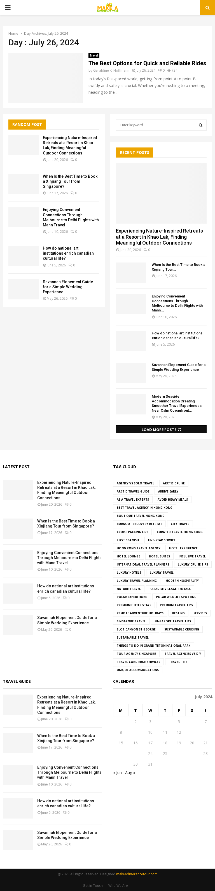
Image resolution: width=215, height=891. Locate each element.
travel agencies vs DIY (183, 654)
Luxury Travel (162, 573)
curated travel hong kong (180, 532)
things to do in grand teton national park (153, 646)
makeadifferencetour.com (137, 874)
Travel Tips (178, 662)
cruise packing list (132, 532)
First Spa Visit (128, 540)
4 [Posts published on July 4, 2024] (165, 721)
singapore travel (131, 621)
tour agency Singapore (136, 654)
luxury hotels (129, 573)
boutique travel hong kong (141, 516)
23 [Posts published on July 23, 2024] (135, 753)
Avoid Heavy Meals (173, 499)
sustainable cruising (181, 629)
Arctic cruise (174, 483)
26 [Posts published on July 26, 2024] (179, 753)
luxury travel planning (137, 581)
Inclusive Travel (192, 556)
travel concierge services (138, 662)
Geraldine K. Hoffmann (111, 70)
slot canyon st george (136, 629)
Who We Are (118, 885)
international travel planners (143, 564)
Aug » (130, 772)
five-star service (162, 540)
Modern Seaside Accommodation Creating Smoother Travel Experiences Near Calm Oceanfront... (177, 403)
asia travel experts (133, 499)
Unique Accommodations (138, 670)
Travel (94, 55)
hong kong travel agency (138, 548)
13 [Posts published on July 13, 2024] (192, 732)
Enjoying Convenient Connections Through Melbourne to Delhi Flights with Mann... (177, 303)
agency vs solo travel (135, 483)
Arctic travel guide (133, 491)
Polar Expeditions (132, 597)
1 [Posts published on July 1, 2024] (121, 721)
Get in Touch (93, 885)
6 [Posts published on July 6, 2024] (192, 721)
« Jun (117, 772)
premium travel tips (176, 605)
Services (200, 613)
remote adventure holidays (140, 613)
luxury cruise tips (193, 564)
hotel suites (159, 556)
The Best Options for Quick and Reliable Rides (147, 63)
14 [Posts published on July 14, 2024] (205, 732)
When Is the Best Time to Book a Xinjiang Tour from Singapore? (70, 181)
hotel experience (183, 548)
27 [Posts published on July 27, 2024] (192, 753)
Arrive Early (168, 491)
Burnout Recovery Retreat (139, 524)
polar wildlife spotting (176, 597)
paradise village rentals (170, 589)
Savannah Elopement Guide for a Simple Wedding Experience (68, 287)
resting (178, 613)
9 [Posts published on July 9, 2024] (135, 732)
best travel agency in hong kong (144, 508)
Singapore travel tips (173, 621)
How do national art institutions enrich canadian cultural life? (68, 253)
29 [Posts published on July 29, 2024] (121, 764)
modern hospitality (182, 581)
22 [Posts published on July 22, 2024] (121, 753)
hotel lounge (128, 556)
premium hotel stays (134, 605)
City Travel (180, 524)
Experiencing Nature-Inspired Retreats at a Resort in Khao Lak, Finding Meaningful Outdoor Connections (159, 237)
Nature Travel (129, 589)
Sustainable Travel (133, 637)
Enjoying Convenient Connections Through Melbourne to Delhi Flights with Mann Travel (69, 557)
